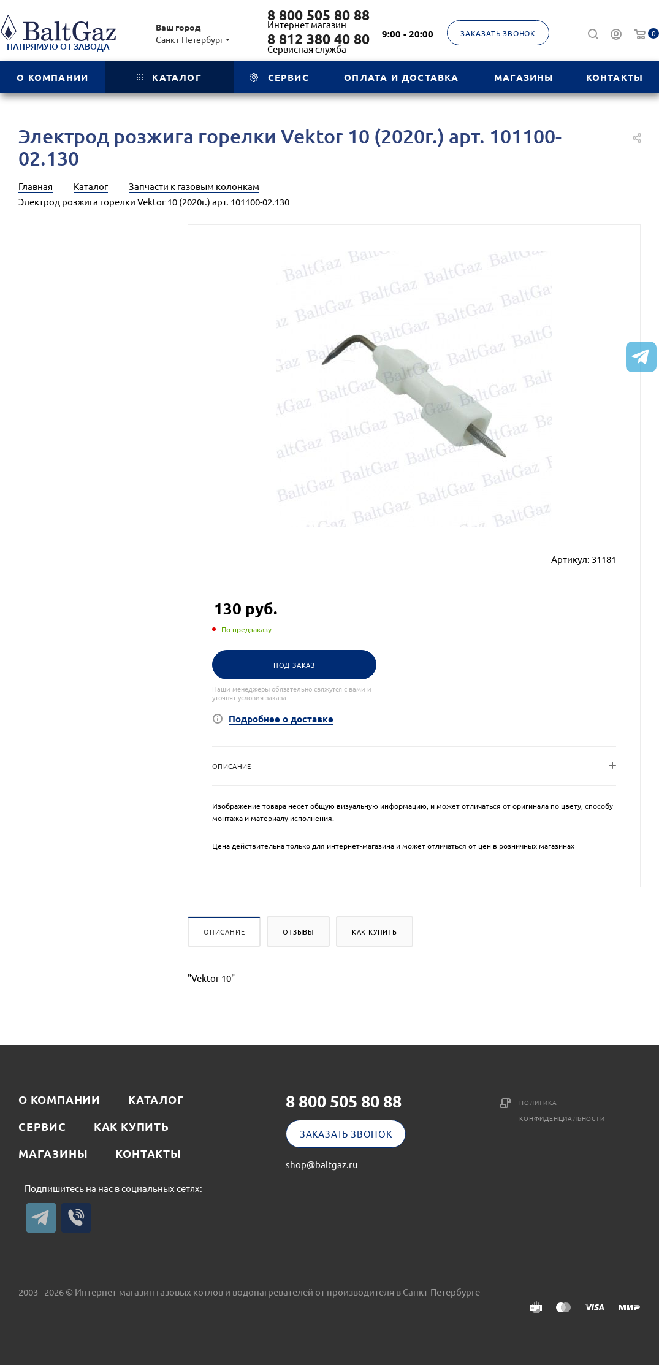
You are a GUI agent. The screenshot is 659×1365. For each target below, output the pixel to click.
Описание (224, 931)
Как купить (374, 931)
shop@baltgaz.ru (322, 1164)
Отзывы (298, 931)
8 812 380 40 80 (318, 39)
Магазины (53, 1153)
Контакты (148, 1153)
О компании (59, 1099)
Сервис (42, 1126)
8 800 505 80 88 (318, 15)
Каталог (156, 1099)
